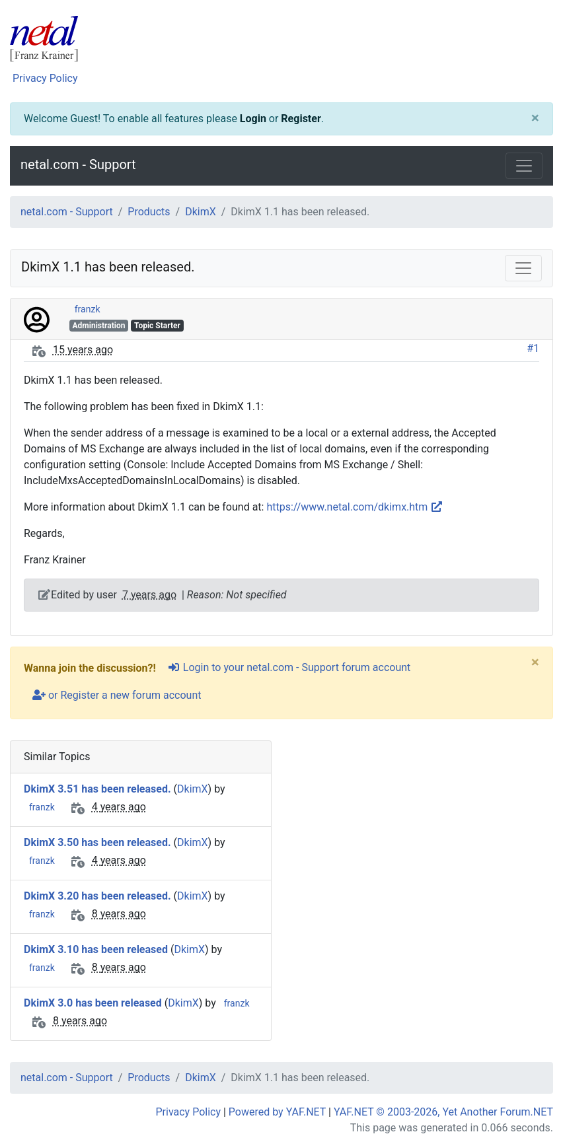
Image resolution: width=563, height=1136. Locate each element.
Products (149, 211)
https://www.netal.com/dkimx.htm (354, 507)
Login (253, 118)
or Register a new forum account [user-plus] (116, 695)
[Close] (535, 118)
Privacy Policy (45, 78)
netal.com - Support (78, 164)
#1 (533, 348)
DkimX (200, 211)
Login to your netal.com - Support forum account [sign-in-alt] (288, 667)
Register (300, 118)
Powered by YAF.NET (277, 1112)
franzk (87, 309)
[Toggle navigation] (524, 166)
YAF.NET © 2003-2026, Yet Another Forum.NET (443, 1112)
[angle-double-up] (526, 1094)
